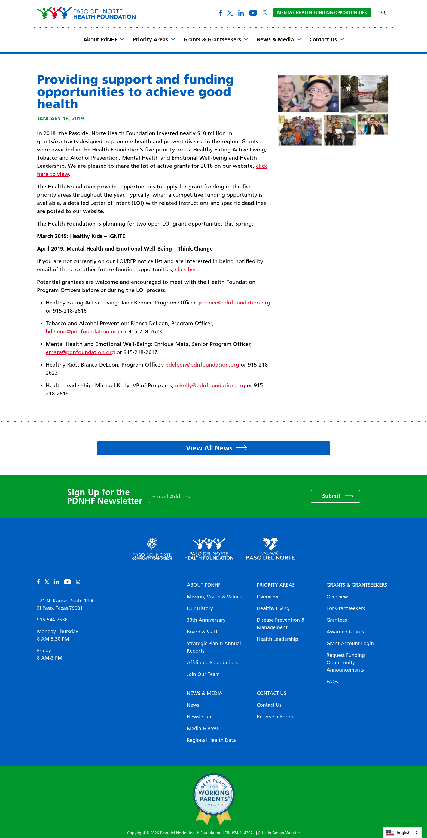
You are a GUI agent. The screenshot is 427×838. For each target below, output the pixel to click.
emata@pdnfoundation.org (80, 352)
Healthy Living (273, 608)
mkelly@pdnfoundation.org (210, 385)
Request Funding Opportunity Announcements (346, 662)
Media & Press (203, 729)
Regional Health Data (211, 740)
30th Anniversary (206, 620)
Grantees (337, 620)
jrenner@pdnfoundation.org (234, 302)
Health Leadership (277, 639)
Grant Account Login (350, 644)
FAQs (332, 682)
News (193, 705)
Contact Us (323, 39)
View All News (209, 448)
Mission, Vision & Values (214, 597)
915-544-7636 (52, 620)
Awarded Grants (345, 632)
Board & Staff (202, 632)
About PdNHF (100, 39)
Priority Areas (150, 39)
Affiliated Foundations (212, 663)
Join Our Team (203, 674)
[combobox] (402, 832)
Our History (200, 608)
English (398, 833)
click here (187, 269)
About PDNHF (204, 585)
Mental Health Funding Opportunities (322, 12)
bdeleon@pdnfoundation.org (83, 331)
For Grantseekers (346, 608)
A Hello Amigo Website (279, 833)
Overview (267, 597)
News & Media (275, 39)
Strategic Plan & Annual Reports (214, 647)
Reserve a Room (275, 717)
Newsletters (200, 717)
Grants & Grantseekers (212, 39)
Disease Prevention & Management (281, 623)
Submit (332, 496)
